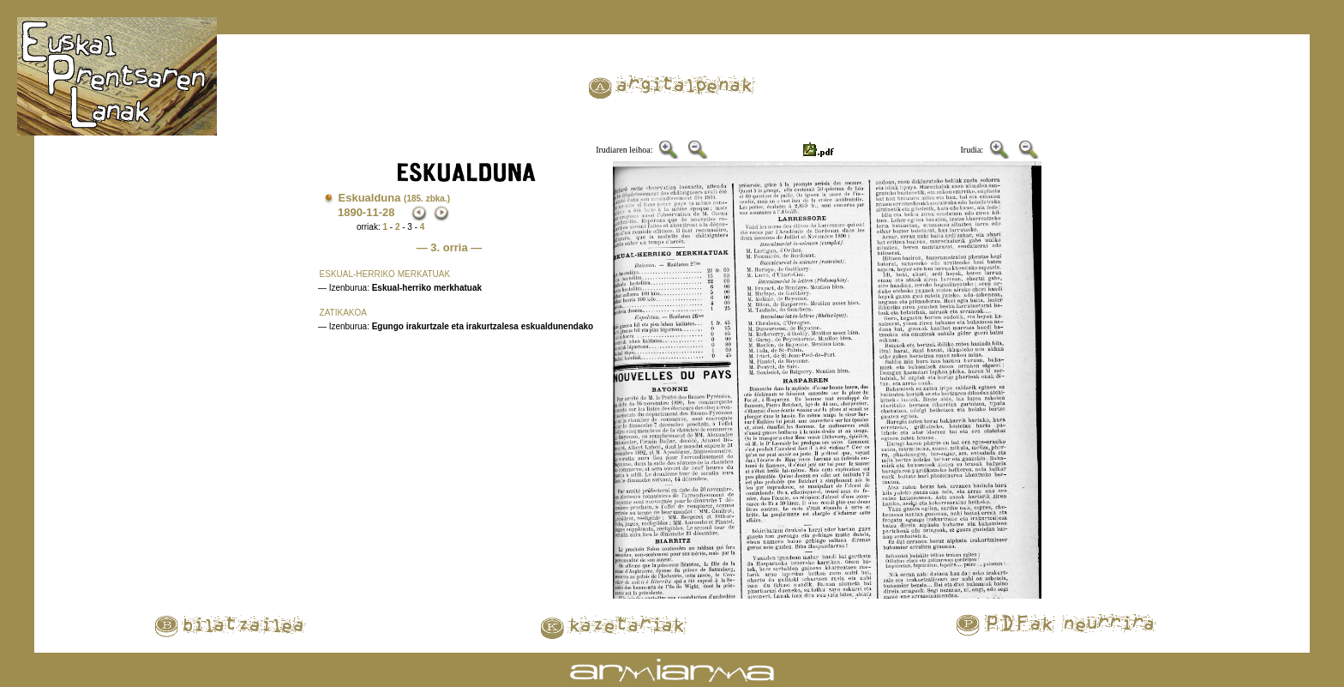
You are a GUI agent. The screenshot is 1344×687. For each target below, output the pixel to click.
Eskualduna (395, 197)
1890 (350, 212)
